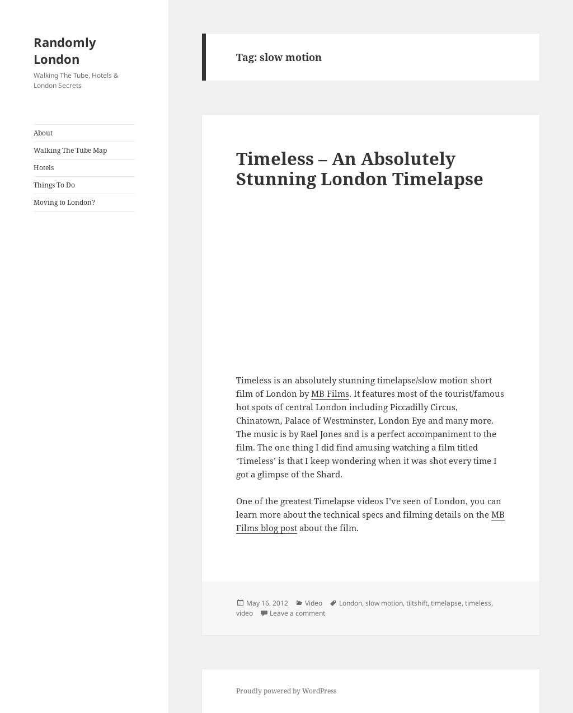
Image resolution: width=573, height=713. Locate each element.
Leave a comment (297, 613)
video (244, 613)
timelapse (446, 603)
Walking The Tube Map (70, 150)
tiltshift (417, 603)
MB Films (330, 393)
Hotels (44, 167)
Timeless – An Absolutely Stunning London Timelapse (359, 168)
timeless (478, 603)
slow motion (384, 603)
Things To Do (54, 185)
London (350, 603)
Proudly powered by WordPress (286, 691)
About (43, 133)
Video (313, 603)
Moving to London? (64, 202)
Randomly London (65, 50)
